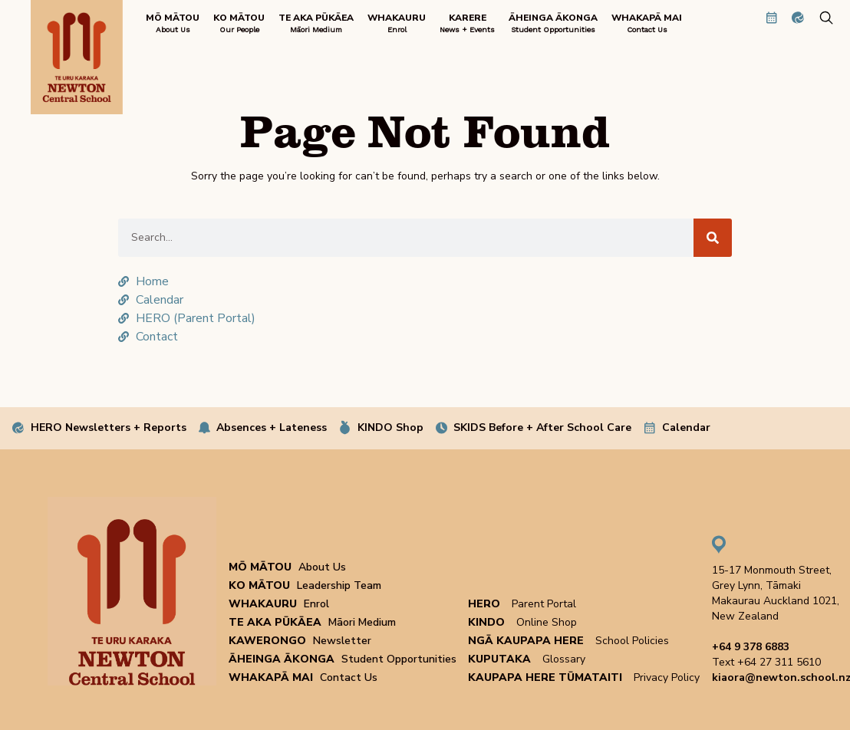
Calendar (686, 427)
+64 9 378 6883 (750, 647)
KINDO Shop (390, 427)
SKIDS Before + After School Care (542, 427)
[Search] (713, 238)
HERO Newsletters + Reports (108, 427)
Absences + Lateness (271, 427)
